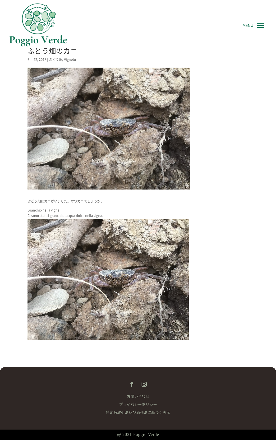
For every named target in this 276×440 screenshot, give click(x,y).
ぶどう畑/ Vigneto (62, 59)
